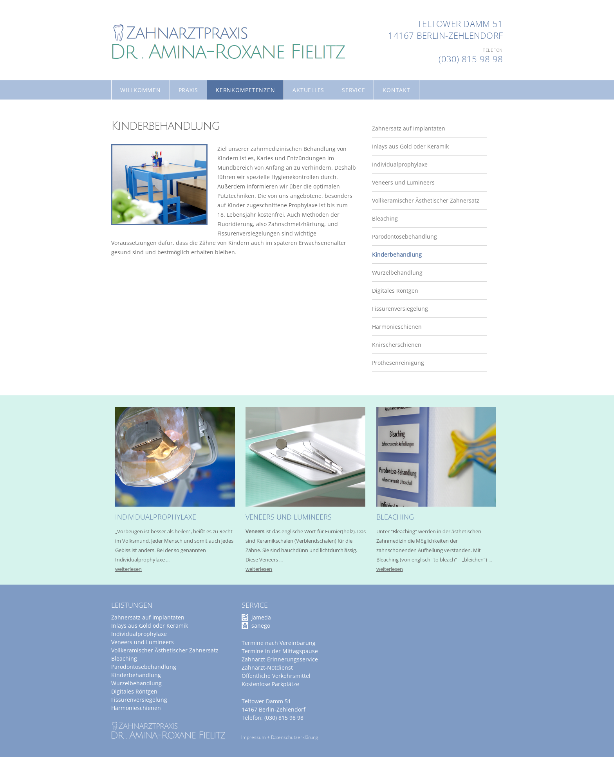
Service (353, 90)
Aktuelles (308, 90)
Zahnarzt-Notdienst (267, 667)
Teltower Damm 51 (460, 23)
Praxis (189, 90)
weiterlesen (128, 568)
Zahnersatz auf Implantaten (147, 128)
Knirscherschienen (136, 344)
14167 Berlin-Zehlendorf (445, 35)
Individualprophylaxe (139, 164)
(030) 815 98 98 (471, 59)
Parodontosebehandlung (143, 236)
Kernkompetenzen (245, 90)
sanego (260, 625)
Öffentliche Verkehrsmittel (276, 675)
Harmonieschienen (136, 326)
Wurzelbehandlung (136, 272)
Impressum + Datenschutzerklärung (279, 737)
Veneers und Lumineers (142, 182)
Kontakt (396, 90)
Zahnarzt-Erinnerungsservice (280, 659)
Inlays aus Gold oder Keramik (149, 146)
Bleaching (124, 218)
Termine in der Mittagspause (280, 651)
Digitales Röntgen (134, 290)
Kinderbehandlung (136, 254)
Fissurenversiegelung (139, 308)
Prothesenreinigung (137, 362)
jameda (261, 617)
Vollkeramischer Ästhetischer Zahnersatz (165, 200)
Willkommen (140, 90)
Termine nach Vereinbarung (279, 643)
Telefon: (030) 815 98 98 (272, 717)
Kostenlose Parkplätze (270, 684)
